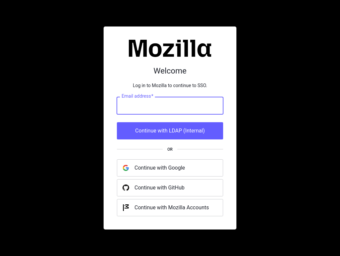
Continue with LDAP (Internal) (170, 131)
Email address (137, 96)
